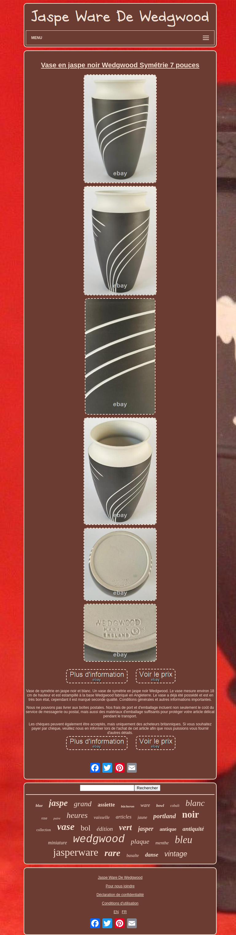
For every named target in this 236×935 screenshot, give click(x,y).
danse (151, 855)
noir (190, 814)
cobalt (174, 805)
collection (43, 830)
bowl (160, 805)
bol (85, 828)
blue (39, 805)
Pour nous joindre (120, 886)
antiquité (193, 829)
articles (124, 817)
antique (167, 829)
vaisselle (102, 817)
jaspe (58, 803)
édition (104, 829)
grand (82, 804)
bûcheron (127, 806)
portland (164, 816)
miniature (57, 842)
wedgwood (99, 839)
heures (77, 815)
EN (116, 912)
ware (145, 805)
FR (124, 912)
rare (112, 853)
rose (44, 818)
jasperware (75, 852)
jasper (145, 828)
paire (57, 818)
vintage (175, 854)
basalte (133, 855)
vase (66, 826)
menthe (162, 842)
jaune (142, 817)
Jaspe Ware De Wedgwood (120, 877)
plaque (140, 841)
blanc (195, 803)
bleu (183, 839)
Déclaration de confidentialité (120, 895)
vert (125, 827)
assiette (106, 805)
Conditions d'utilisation (120, 903)
